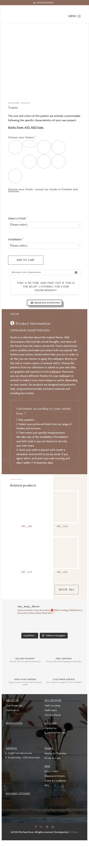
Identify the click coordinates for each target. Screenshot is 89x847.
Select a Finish (17, 218)
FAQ (47, 785)
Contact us (51, 728)
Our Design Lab (14, 705)
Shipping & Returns (55, 775)
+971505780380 (45, 2)
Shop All (67, 589)
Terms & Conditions (55, 780)
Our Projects (12, 710)
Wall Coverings (52, 705)
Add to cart (26, 260)
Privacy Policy (52, 771)
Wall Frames (51, 710)
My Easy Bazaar (53, 714)
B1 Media (73, 832)
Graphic (26, 103)
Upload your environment (47, 302)
